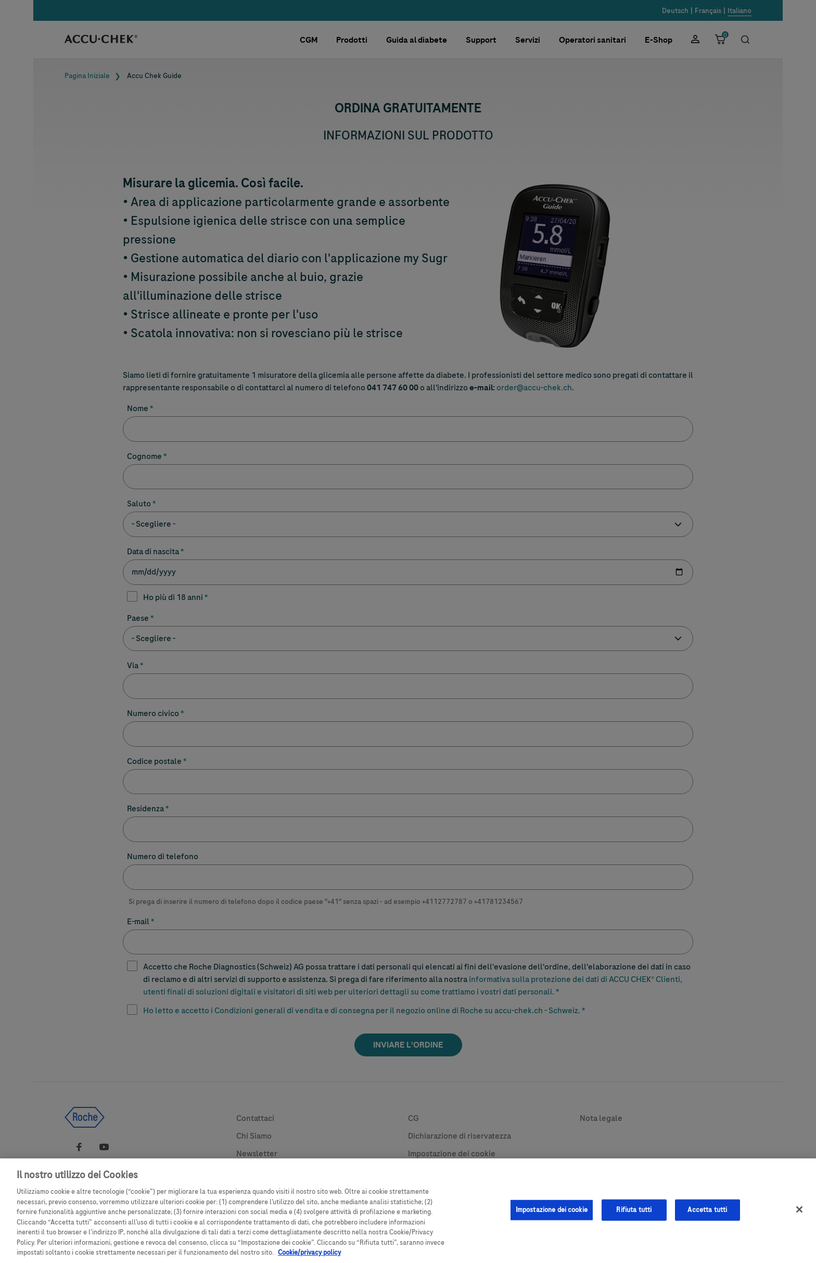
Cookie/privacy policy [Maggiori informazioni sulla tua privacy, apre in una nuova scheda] (309, 1257)
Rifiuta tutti (634, 1214)
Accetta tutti (707, 1214)
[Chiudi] (799, 1214)
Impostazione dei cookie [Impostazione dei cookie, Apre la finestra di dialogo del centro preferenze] (552, 1214)
